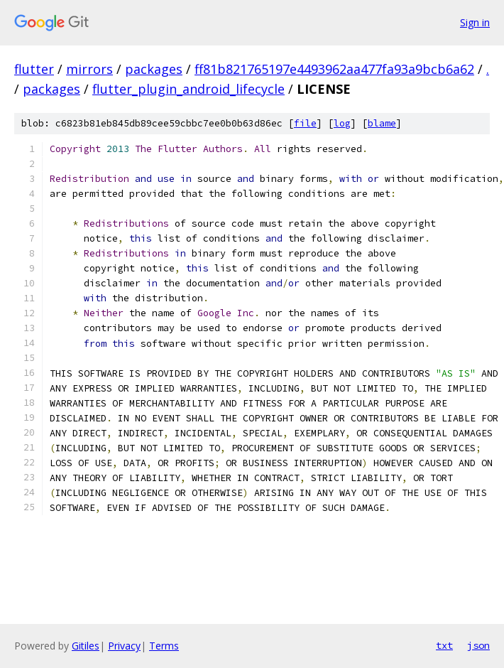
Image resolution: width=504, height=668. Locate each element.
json (478, 645)
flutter (34, 68)
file (305, 123)
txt (444, 645)
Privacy (124, 645)
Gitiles (85, 645)
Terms (164, 645)
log (342, 123)
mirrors (89, 68)
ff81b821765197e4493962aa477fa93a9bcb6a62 (334, 68)
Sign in (475, 22)
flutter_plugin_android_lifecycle (188, 88)
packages (153, 68)
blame (382, 123)
